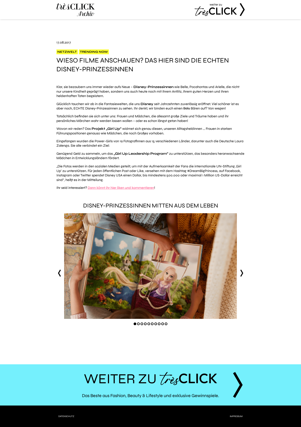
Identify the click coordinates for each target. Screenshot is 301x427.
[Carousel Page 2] (138, 324)
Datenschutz (66, 416)
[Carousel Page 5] (148, 324)
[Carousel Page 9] (162, 324)
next (242, 273)
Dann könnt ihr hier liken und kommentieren (121, 188)
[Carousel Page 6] (152, 324)
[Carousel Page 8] (159, 324)
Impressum (236, 416)
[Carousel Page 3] (142, 324)
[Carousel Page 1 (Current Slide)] (135, 324)
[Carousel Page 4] (145, 324)
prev (59, 273)
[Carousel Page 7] (155, 324)
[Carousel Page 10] (166, 324)
